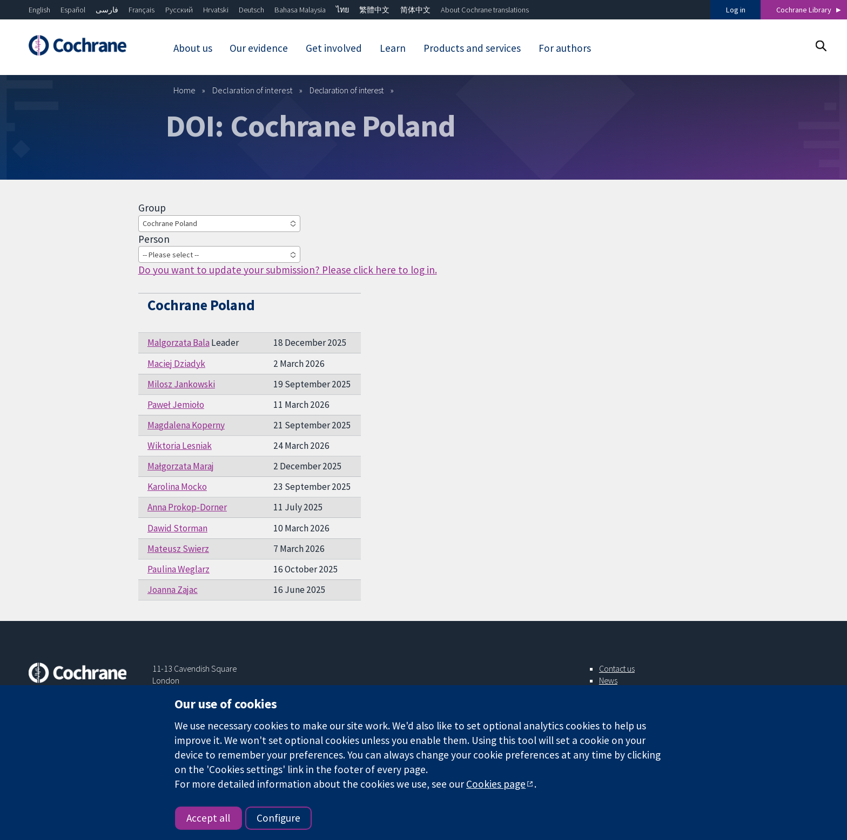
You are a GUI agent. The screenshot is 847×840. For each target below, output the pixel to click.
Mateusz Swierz (178, 549)
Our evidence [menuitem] (259, 48)
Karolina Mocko (177, 487)
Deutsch (251, 10)
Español (72, 10)
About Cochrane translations (485, 10)
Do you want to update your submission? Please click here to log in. (287, 269)
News (608, 680)
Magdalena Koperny (186, 425)
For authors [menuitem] (565, 48)
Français (141, 10)
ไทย (342, 10)
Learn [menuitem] (393, 48)
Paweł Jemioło (175, 405)
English (39, 10)
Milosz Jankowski (181, 384)
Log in (735, 10)
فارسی (107, 10)
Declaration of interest (252, 90)
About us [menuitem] (192, 48)
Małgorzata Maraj (180, 466)
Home (184, 90)
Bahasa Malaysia (300, 10)
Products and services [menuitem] (472, 48)
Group (152, 207)
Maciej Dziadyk (176, 364)
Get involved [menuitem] (334, 48)
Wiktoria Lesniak (179, 446)
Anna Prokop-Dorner (187, 507)
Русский (179, 10)
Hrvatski (215, 10)
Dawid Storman (177, 528)
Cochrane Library (803, 10)
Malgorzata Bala (178, 343)
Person (154, 239)
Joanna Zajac (172, 590)
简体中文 (415, 10)
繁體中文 (374, 10)
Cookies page (496, 783)
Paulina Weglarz (178, 569)
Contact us (617, 668)
